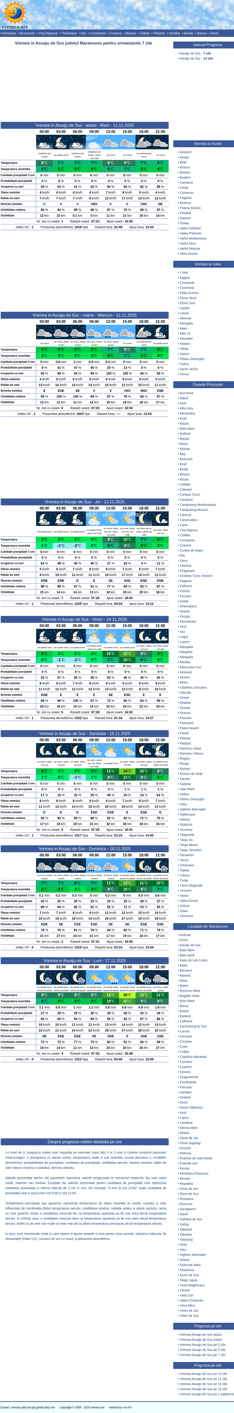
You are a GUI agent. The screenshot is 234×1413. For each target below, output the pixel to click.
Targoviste (187, 835)
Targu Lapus (189, 1280)
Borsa (184, 1006)
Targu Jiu (186, 840)
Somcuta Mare (190, 1265)
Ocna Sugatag (190, 1143)
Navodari (186, 338)
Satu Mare (187, 789)
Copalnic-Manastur (193, 1057)
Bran (183, 162)
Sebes (184, 794)
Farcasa (186, 1087)
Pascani (185, 718)
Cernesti (186, 1036)
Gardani (185, 1092)
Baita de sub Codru (194, 960)
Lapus (184, 1117)
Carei (184, 525)
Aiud (183, 403)
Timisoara (68, 33)
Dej (182, 555)
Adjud (184, 398)
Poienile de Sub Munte (196, 1158)
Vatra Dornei (189, 253)
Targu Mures (189, 845)
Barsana (186, 970)
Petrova (185, 1153)
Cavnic (185, 1031)
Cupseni (186, 1067)
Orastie (185, 708)
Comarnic (187, 193)
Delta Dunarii (189, 293)
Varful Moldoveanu (193, 238)
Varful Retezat (190, 248)
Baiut (183, 965)
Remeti (185, 1178)
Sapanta (186, 1229)
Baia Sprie (187, 955)
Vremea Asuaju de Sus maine (201, 1339)
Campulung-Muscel (194, 510)
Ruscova (186, 1204)
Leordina (186, 1123)
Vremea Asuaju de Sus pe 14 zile (203, 1384)
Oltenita (185, 692)
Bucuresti (27, 33)
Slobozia (186, 824)
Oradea (174, 33)
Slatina (185, 819)
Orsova (185, 713)
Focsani (185, 596)
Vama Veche (189, 369)
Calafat (185, 484)
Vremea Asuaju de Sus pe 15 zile (203, 1389)
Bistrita (185, 449)
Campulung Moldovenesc (198, 505)
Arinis (184, 940)
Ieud (183, 1112)
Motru (184, 682)
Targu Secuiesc (191, 850)
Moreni (185, 677)
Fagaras (186, 198)
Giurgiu (185, 616)
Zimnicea (186, 916)
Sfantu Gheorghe (192, 359)
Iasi (83, 33)
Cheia (184, 187)
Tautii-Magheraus (192, 1285)
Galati (144, 33)
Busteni (185, 177)
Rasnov (185, 218)
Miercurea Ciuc (191, 667)
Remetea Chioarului (194, 1173)
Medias (185, 662)
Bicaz (184, 980)
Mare (183, 328)
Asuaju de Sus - (195, 53)
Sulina (184, 364)
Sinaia (184, 223)
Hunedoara (188, 621)
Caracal (185, 515)
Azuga (184, 157)
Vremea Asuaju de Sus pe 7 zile (202, 1355)
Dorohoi (185, 565)
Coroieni (186, 1062)
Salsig (184, 1224)
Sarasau (186, 1234)
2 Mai (184, 272)
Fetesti (185, 591)
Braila (188, 33)
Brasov (131, 33)
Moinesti (186, 672)
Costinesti (187, 288)
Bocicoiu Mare (190, 991)
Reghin (185, 758)
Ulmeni (185, 1290)
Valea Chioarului (191, 1300)
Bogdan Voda (189, 996)
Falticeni (186, 586)
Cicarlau (186, 1041)
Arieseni (185, 152)
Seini (183, 1244)
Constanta (98, 33)
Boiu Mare (187, 1001)
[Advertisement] (84, 81)
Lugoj (184, 637)
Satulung (186, 1239)
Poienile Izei (188, 1163)
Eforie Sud (187, 303)
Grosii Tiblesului (191, 1107)
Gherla (185, 611)
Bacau (202, 33)
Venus (184, 374)
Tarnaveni (187, 855)
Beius (184, 444)
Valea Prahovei (191, 233)
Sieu (183, 1249)
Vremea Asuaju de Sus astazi (201, 1334)
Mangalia (186, 323)
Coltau (184, 1051)
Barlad (184, 439)
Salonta (185, 784)
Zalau (184, 911)
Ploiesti (159, 33)
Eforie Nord (188, 298)
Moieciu (185, 203)
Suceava (186, 829)
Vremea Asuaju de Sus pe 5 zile (202, 1350)
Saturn (184, 354)
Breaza (185, 172)
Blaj (182, 454)
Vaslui (184, 895)
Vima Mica (187, 1305)
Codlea (185, 535)
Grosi (184, 1102)
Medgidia (186, 657)
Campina (186, 182)
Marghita (186, 652)
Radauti (185, 743)
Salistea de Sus (191, 1219)
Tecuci (184, 860)
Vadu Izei (186, 1295)
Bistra (184, 985)
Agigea (185, 277)
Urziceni (186, 890)
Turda (184, 880)
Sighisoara (187, 814)
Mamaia (185, 318)
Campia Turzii (190, 494)
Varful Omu (188, 243)
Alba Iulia (186, 408)
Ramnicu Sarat (190, 748)
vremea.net (15, 27)
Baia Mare (187, 428)
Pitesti (184, 733)
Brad (183, 464)
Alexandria (187, 413)
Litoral (184, 313)
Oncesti (185, 1148)
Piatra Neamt (189, 728)
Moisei (184, 1133)
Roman (185, 769)
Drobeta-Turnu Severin (196, 576)
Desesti (185, 1072)
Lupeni (185, 642)
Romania (9, 33)
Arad (214, 33)
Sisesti (184, 1260)
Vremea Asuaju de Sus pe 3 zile (202, 1345)
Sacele (185, 779)
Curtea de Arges (191, 550)
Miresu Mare (189, 1128)
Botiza (184, 1011)
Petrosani (187, 723)
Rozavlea (186, 1199)
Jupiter (185, 308)
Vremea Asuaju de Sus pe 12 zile (203, 1379)
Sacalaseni (188, 1209)
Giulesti (185, 1097)
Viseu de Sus (189, 1315)
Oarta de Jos (189, 1138)
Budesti (185, 1016)
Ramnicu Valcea (191, 753)
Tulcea (185, 875)
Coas (184, 1046)
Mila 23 (185, 333)
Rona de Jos (189, 1189)
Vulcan (185, 906)
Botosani (186, 459)
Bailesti (185, 433)
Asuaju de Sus (190, 945)
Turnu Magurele (191, 885)
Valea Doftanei (190, 228)
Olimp (184, 349)
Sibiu (183, 804)
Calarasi (186, 489)
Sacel (184, 1214)
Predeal (185, 213)
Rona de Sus (189, 1194)
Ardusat (185, 935)
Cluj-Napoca (48, 33)
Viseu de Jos (189, 1310)
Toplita (184, 870)
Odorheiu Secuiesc (193, 687)
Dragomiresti (189, 1077)
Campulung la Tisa (193, 1026)
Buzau (184, 479)
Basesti (185, 975)
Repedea (186, 1183)
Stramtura (187, 1270)
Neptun (185, 343)
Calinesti (186, 1021)
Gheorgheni (188, 606)
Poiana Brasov (190, 208)
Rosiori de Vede (191, 774)
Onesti (184, 697)
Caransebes (188, 520)
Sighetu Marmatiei (193, 809)
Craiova (116, 33)
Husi (183, 626)
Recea (184, 1168)
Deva (184, 560)
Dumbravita (188, 1082)
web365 (127, 1407)
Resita (184, 763)
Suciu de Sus (189, 1275)
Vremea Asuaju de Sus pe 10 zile (203, 1374)
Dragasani (187, 571)
